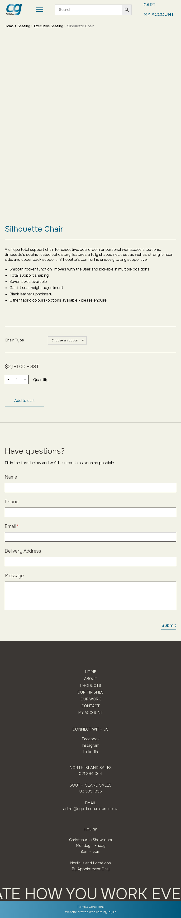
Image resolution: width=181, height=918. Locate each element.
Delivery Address (23, 551)
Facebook (91, 739)
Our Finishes (90, 692)
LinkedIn (90, 752)
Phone (12, 502)
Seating (25, 26)
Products (90, 686)
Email (12, 526)
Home (10, 26)
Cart (148, 5)
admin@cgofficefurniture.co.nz (90, 808)
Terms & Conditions (90, 907)
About (90, 679)
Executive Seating (51, 26)
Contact (90, 706)
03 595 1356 (90, 791)
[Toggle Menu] (39, 10)
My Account (158, 15)
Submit (168, 626)
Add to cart (24, 400)
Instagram (91, 746)
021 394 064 (90, 774)
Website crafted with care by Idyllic (90, 912)
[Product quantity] (17, 380)
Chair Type (14, 340)
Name (11, 477)
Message (14, 576)
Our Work (90, 700)
